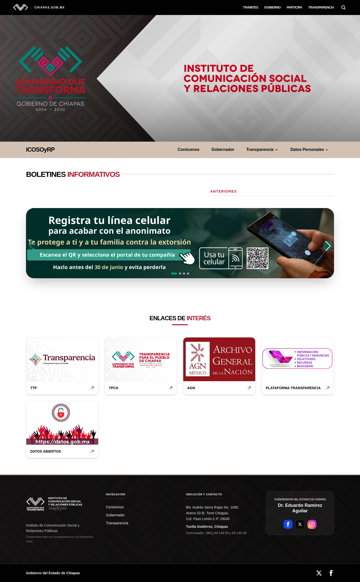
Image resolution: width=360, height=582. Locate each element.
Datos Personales (309, 149)
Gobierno (272, 7)
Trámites (250, 7)
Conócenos (189, 149)
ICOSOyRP (40, 149)
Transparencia (321, 7)
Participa (294, 7)
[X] (319, 573)
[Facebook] (331, 573)
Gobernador (223, 149)
